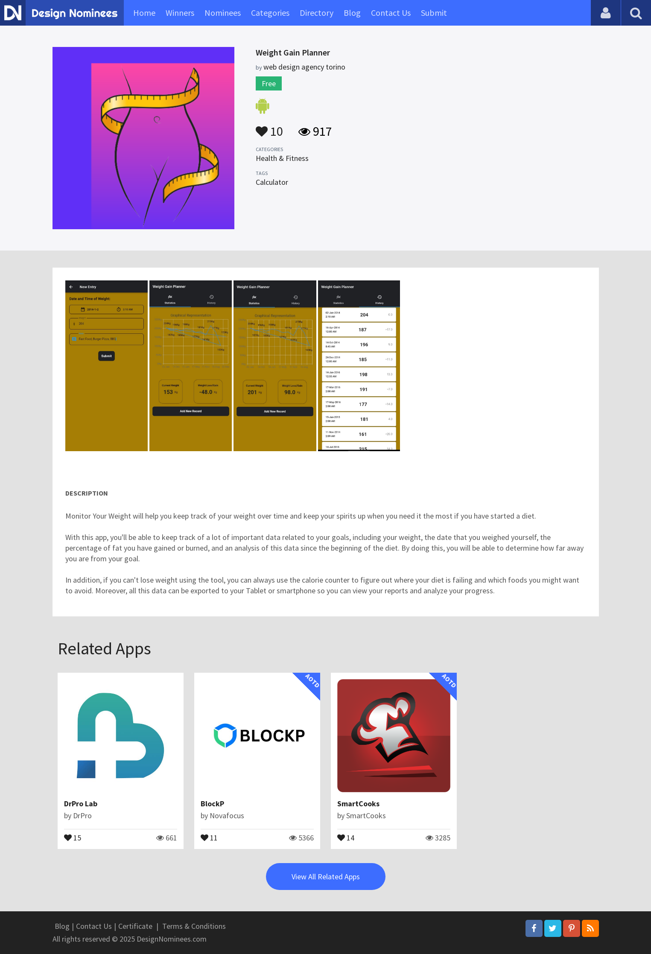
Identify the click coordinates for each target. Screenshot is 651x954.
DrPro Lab (80, 803)
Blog (352, 12)
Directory (316, 12)
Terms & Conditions (194, 926)
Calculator (272, 182)
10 (269, 127)
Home (144, 12)
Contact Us (391, 12)
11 (209, 837)
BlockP (212, 803)
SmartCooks (358, 803)
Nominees (222, 12)
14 (345, 837)
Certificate (135, 926)
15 (72, 837)
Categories (270, 12)
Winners (180, 12)
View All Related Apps (326, 876)
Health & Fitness (282, 158)
